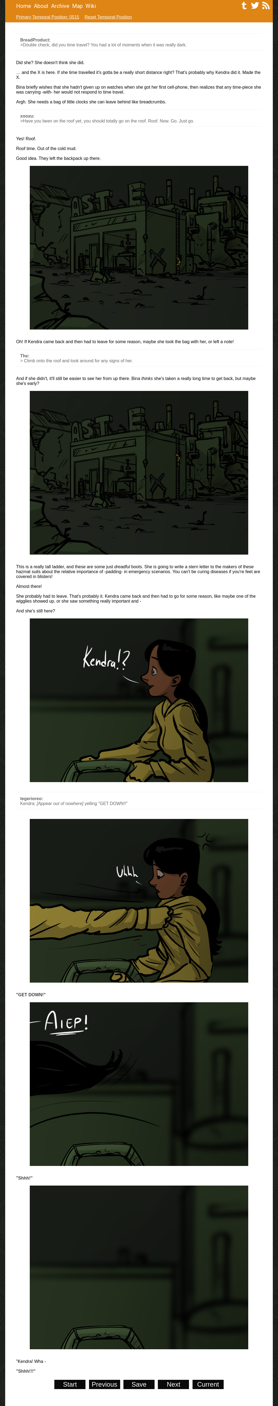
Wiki (90, 6)
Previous (104, 1384)
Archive (60, 6)
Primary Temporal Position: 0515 (47, 17)
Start (70, 1384)
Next (173, 1384)
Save (139, 1384)
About (41, 6)
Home (23, 6)
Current (208, 1384)
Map (77, 6)
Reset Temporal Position (108, 17)
